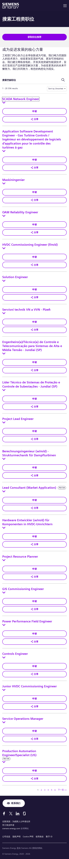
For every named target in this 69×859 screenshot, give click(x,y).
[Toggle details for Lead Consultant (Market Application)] (3, 491)
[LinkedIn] (17, 813)
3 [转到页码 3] (44, 790)
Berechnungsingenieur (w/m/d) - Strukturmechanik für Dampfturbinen (29, 453)
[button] (34, 119)
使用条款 (40, 836)
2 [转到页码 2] (41, 790)
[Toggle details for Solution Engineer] (3, 280)
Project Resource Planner (20, 556)
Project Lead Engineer (18, 419)
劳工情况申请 (8, 825)
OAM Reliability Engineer (20, 212)
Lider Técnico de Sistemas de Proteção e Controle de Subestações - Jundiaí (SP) (31, 384)
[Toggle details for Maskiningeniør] (3, 183)
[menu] (65, 5)
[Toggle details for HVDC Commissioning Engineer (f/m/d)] (3, 248)
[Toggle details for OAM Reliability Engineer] (3, 215)
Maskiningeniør (13, 180)
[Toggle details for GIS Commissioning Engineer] (3, 592)
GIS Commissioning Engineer (23, 589)
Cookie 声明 (28, 836)
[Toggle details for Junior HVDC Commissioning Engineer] (3, 689)
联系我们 (15, 803)
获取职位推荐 (34, 37)
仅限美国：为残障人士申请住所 (16, 821)
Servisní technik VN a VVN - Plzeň (26, 309)
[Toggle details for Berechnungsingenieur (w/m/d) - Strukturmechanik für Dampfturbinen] (3, 458)
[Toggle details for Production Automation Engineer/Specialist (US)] (3, 762)
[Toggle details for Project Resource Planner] (3, 560)
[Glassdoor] (24, 813)
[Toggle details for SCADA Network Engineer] (3, 102)
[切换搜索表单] (63, 80)
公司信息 (6, 836)
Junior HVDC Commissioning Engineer (29, 686)
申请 (34, 111)
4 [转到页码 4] (48, 790)
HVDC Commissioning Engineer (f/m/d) (30, 245)
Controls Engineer (15, 654)
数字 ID (49, 836)
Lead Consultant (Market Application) (29, 488)
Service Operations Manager (22, 719)
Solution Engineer (15, 277)
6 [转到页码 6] (55, 790)
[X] (10, 813)
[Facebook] (4, 813)
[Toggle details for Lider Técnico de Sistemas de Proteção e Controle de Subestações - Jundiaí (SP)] (3, 390)
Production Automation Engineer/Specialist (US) (19, 753)
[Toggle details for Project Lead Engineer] (3, 422)
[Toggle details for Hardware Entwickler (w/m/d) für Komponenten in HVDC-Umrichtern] (3, 527)
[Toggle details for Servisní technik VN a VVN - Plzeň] (3, 313)
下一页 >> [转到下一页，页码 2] (62, 790)
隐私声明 (17, 836)
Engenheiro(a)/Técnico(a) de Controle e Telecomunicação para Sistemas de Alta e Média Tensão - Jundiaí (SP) (32, 346)
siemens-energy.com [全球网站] (11, 828)
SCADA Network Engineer (20, 99)
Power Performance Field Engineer (27, 621)
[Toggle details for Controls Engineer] (3, 657)
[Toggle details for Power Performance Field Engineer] (3, 625)
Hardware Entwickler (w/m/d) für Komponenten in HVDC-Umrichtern (27, 522)
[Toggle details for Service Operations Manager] (3, 722)
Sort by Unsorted (55, 88)
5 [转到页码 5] (51, 790)
